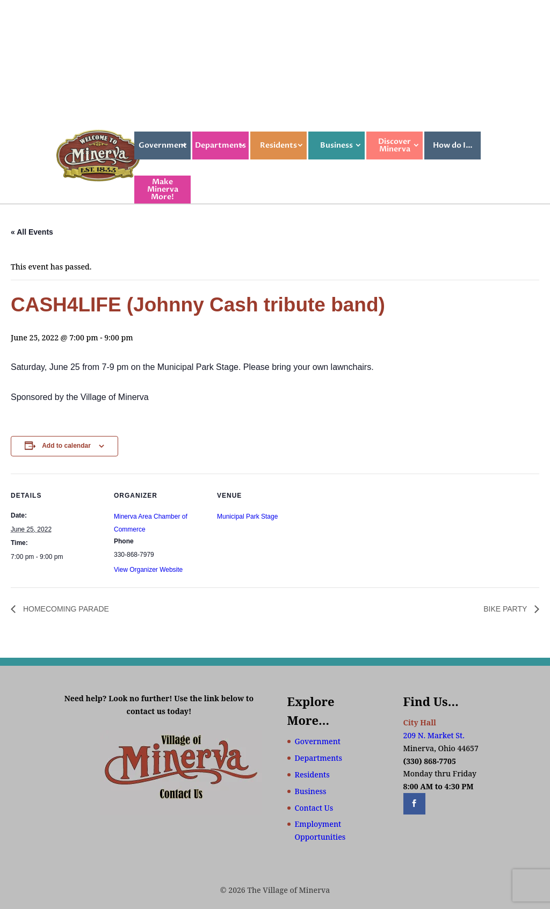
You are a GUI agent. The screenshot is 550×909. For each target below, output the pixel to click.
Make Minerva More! (162, 189)
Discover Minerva (394, 145)
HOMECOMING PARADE (65, 609)
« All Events (32, 232)
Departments (220, 145)
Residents (278, 145)
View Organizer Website (148, 569)
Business (336, 145)
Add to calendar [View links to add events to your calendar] (66, 445)
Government (163, 145)
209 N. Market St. (434, 735)
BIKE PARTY (506, 609)
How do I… (453, 145)
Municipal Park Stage (247, 516)
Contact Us (314, 808)
